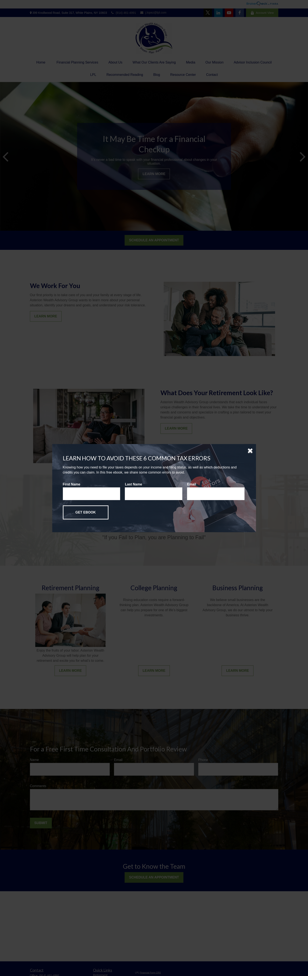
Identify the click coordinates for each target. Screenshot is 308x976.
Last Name (133, 484)
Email (191, 484)
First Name (71, 484)
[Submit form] (85, 512)
